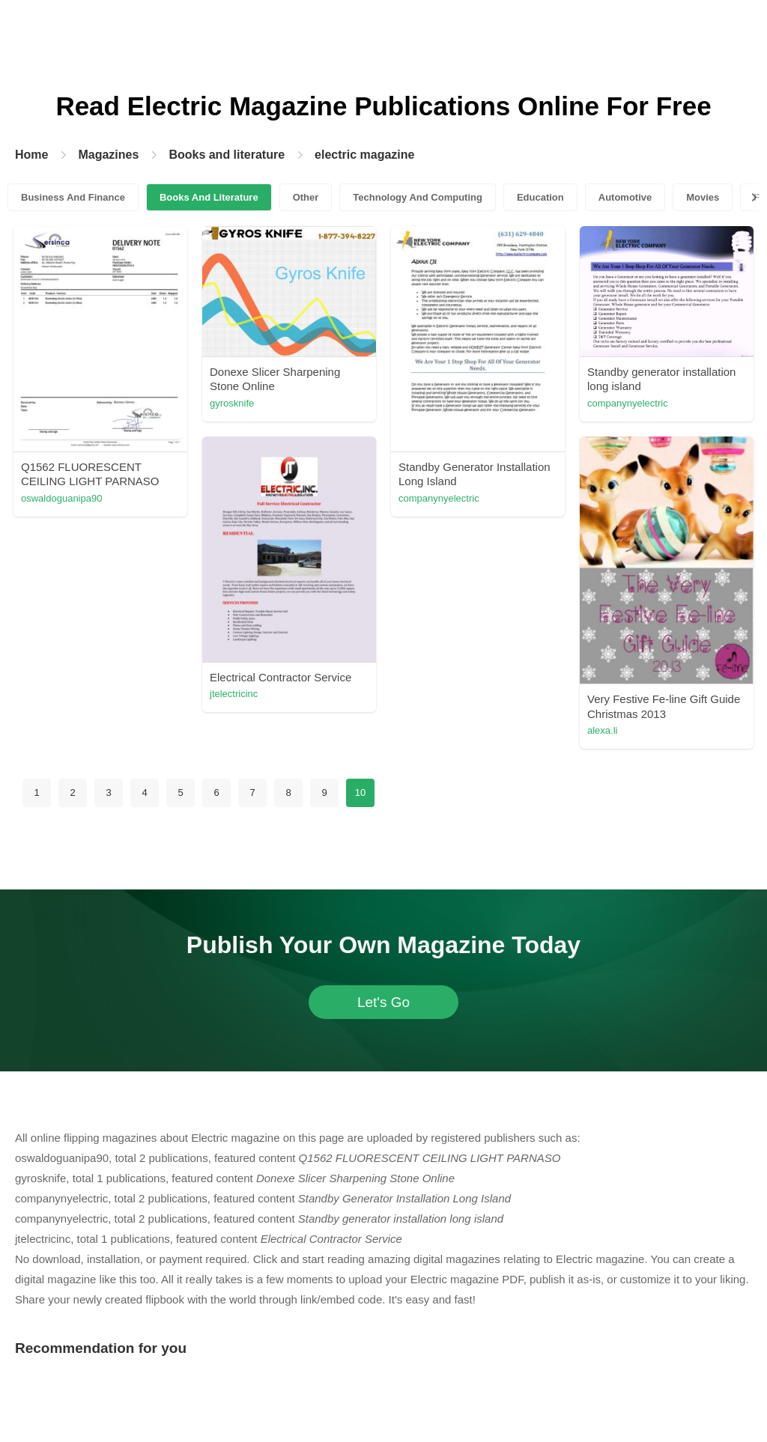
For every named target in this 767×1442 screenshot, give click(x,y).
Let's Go (383, 1002)
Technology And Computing (417, 197)
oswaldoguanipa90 (61, 498)
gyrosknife (232, 403)
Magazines (108, 154)
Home (31, 154)
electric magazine (364, 154)
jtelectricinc (234, 693)
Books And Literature (209, 197)
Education (540, 197)
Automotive (625, 197)
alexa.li (602, 730)
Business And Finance (73, 197)
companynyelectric (438, 498)
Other (306, 197)
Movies (702, 197)
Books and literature (227, 154)
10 (360, 792)
